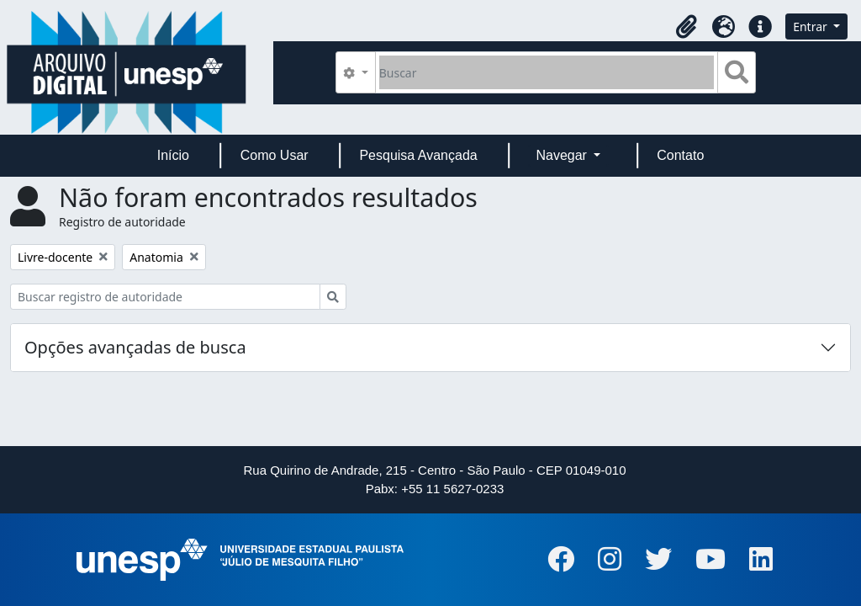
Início (173, 155)
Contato (680, 155)
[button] (686, 26)
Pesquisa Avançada (418, 155)
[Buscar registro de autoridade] (165, 297)
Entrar (811, 27)
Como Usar (274, 155)
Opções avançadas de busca (135, 347)
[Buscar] (547, 72)
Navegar (563, 155)
